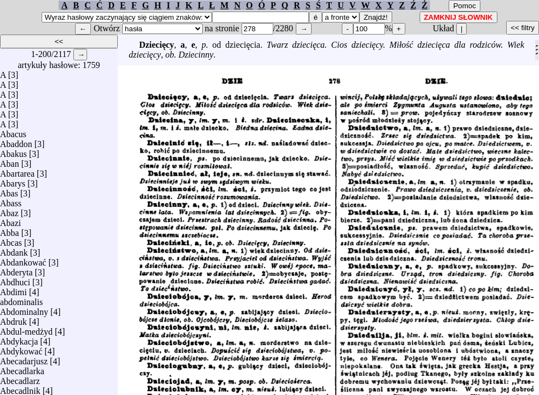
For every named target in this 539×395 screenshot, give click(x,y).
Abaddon (16, 141)
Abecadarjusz (24, 358)
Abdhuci (15, 279)
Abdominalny (24, 309)
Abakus (13, 151)
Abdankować (23, 259)
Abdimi (13, 289)
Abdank (14, 250)
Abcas (11, 240)
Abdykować (21, 348)
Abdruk (13, 319)
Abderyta (16, 269)
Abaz (9, 210)
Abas (9, 190)
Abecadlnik (20, 388)
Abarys (12, 180)
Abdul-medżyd (26, 329)
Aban (9, 161)
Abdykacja (19, 338)
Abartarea (17, 171)
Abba (9, 230)
